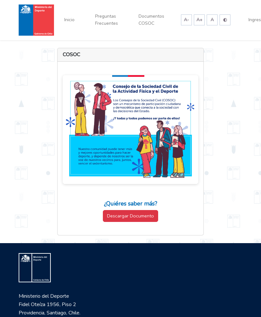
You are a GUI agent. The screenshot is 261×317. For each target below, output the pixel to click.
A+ (199, 20)
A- (186, 20)
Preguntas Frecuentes (106, 19)
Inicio (69, 20)
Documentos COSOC (151, 19)
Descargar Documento (130, 216)
